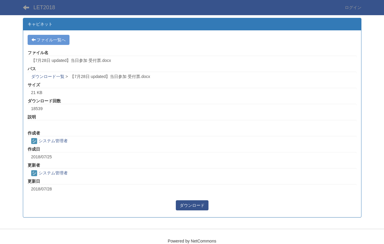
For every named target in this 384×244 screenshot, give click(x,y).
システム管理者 (49, 140)
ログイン (353, 7)
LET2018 (44, 7)
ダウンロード (192, 205)
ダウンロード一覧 (47, 76)
